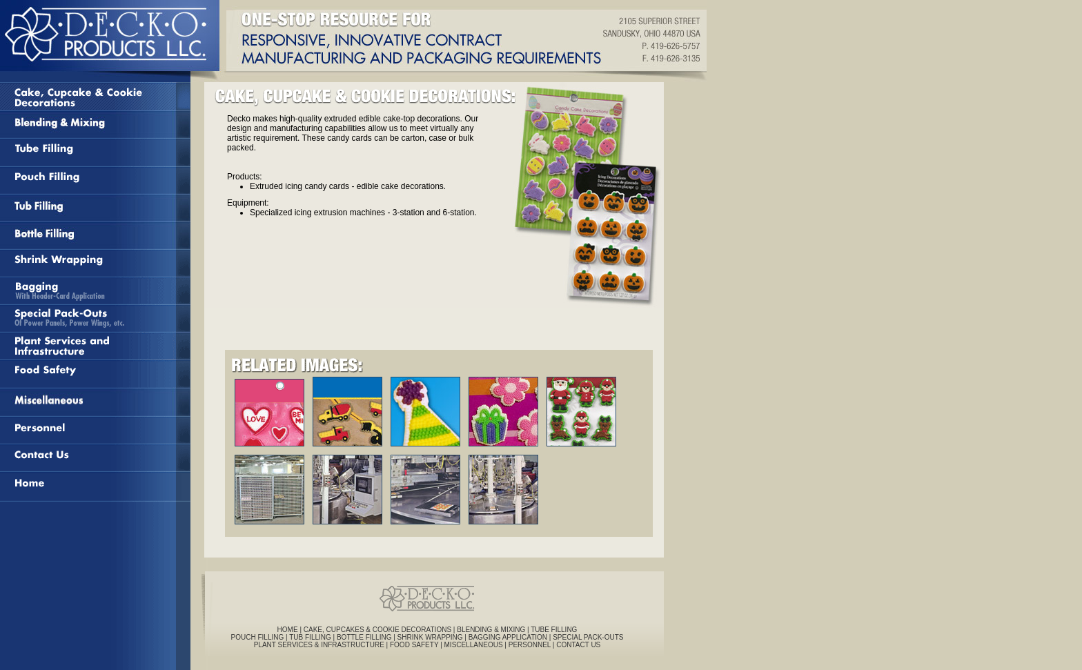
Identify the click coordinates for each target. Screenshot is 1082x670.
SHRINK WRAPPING (430, 637)
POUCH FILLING (257, 637)
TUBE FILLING (554, 629)
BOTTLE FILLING (364, 637)
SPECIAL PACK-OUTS (588, 637)
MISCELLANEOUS (473, 645)
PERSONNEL (530, 645)
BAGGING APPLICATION (508, 637)
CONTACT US (578, 645)
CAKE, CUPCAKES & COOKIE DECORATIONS (378, 629)
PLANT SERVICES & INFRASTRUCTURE (319, 645)
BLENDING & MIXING (491, 629)
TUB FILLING (310, 637)
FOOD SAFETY (414, 645)
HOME (287, 629)
